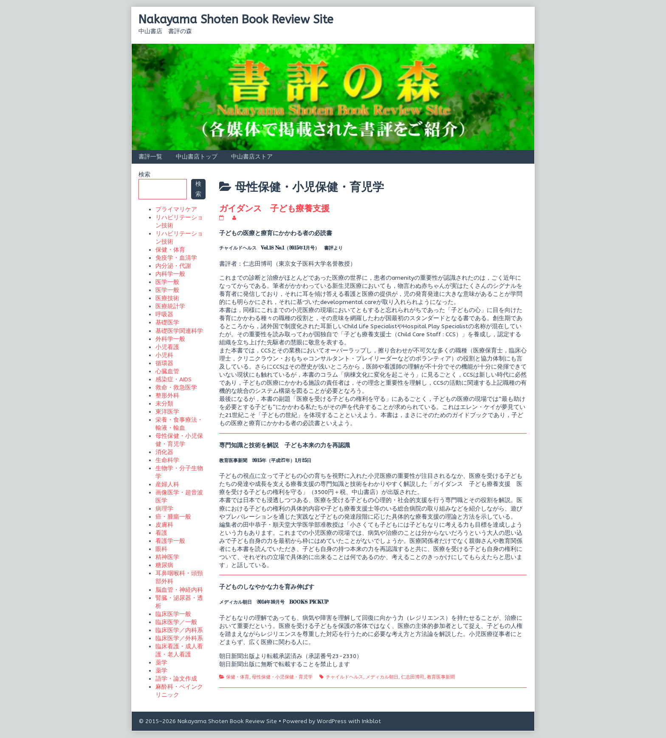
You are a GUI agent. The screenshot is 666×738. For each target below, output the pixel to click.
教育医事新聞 (441, 677)
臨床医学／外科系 (179, 638)
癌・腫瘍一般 (173, 516)
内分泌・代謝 (173, 266)
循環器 (164, 363)
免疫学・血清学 (176, 257)
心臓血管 (167, 371)
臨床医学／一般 (176, 622)
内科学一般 (170, 274)
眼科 (161, 549)
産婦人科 (167, 484)
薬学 (161, 662)
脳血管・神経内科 (179, 589)
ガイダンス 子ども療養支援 (274, 208)
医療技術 (167, 298)
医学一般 (167, 282)
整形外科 (167, 395)
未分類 (164, 403)
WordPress (332, 721)
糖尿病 (164, 565)
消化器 (164, 452)
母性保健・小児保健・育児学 (282, 677)
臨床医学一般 (173, 614)
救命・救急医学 (176, 387)
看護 (161, 532)
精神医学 (167, 557)
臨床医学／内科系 (179, 630)
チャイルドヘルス (344, 677)
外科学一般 (170, 339)
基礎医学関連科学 (179, 331)
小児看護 (167, 347)
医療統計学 (170, 306)
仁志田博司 (412, 677)
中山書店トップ (196, 156)
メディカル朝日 (382, 677)
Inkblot (371, 721)
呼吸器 (164, 314)
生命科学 (167, 460)
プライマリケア (176, 209)
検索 (144, 174)
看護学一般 (170, 541)
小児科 (164, 355)
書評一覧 (150, 156)
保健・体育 (237, 677)
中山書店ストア (252, 156)
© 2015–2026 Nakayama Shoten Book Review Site (207, 721)
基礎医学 (167, 322)
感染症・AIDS (173, 379)
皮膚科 (164, 524)
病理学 (164, 508)
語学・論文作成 (176, 678)
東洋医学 (167, 411)
